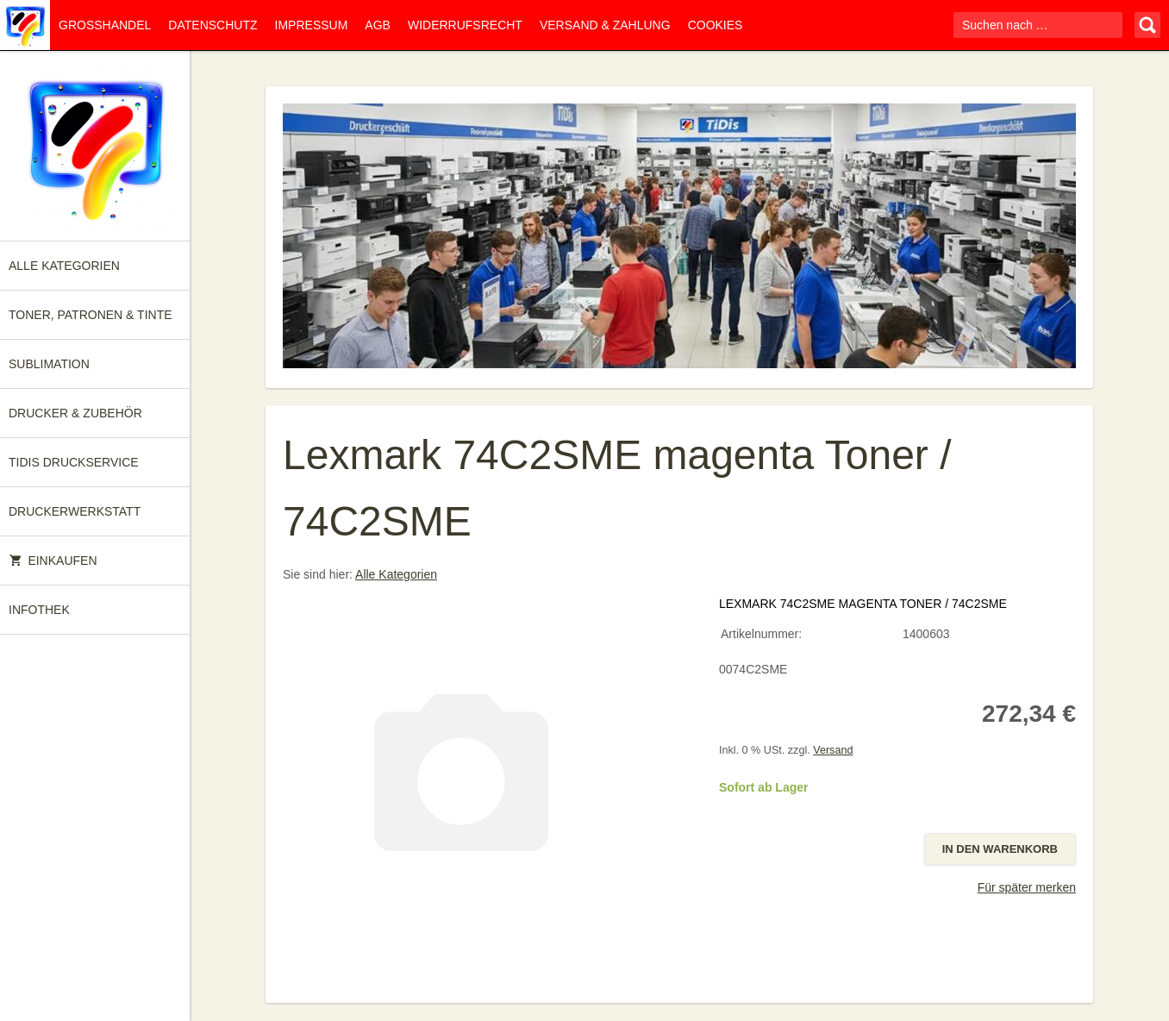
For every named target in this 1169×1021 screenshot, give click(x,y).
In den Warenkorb (1000, 848)
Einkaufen (53, 560)
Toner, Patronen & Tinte (90, 315)
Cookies (715, 25)
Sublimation (49, 364)
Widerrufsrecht (465, 25)
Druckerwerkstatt (75, 511)
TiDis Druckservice (74, 462)
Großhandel (105, 25)
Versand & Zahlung (605, 25)
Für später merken (1027, 887)
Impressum (311, 25)
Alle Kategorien (64, 265)
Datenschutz (212, 25)
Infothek (39, 610)
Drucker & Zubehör (75, 413)
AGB (378, 25)
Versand (833, 750)
